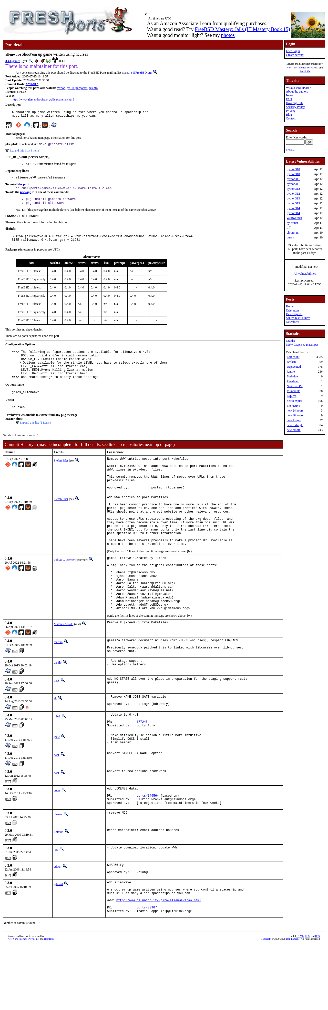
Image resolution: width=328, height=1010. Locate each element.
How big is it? (294, 103)
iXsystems (312, 67)
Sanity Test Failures (298, 318)
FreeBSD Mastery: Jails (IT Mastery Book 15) (242, 29)
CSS (307, 1001)
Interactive (293, 405)
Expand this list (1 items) (35, 437)
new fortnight (295, 425)
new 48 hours (295, 415)
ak (55, 745)
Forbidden (293, 376)
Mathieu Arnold (63, 668)
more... (290, 149)
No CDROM (295, 386)
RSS (317, 1001)
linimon (58, 888)
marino (58, 686)
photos (227, 35)
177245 (142, 772)
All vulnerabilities (305, 273)
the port (23, 187)
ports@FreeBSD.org (139, 72)
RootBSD (305, 71)
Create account (295, 55)
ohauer (58, 871)
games (16, 61)
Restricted (293, 381)
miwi (57, 765)
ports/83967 (147, 972)
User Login (293, 51)
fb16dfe (32, 84)
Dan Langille (293, 1004)
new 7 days (294, 420)
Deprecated (294, 366)
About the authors (297, 91)
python (61, 88)
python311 (293, 179)
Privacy (290, 111)
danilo (57, 710)
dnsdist (291, 237)
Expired (291, 396)
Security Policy (295, 107)
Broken (291, 362)
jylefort (58, 942)
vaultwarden (294, 218)
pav (56, 906)
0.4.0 (8, 61)
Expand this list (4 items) (24, 153)
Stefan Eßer (61, 475)
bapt (56, 727)
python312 (293, 189)
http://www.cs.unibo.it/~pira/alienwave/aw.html (158, 963)
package (25, 196)
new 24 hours (295, 410)
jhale (57, 788)
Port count (293, 357)
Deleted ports (294, 314)
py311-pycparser (77, 88)
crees (57, 843)
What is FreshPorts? (298, 87)
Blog (289, 114)
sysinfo (93, 88)
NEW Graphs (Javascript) (302, 344)
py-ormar (292, 223)
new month (294, 430)
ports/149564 (148, 850)
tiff (288, 227)
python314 (293, 208)
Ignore (291, 371)
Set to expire (294, 401)
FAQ (289, 99)
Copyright (266, 1004)
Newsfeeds (293, 322)
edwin (57, 923)
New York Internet (296, 67)
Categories (292, 310)
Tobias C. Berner (64, 592)
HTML (300, 1001)
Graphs (290, 341)
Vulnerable (293, 391)
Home (289, 306)
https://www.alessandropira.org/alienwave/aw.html (43, 100)
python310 (293, 169)
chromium (293, 232)
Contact (290, 118)
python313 (293, 198)
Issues (289, 95)
